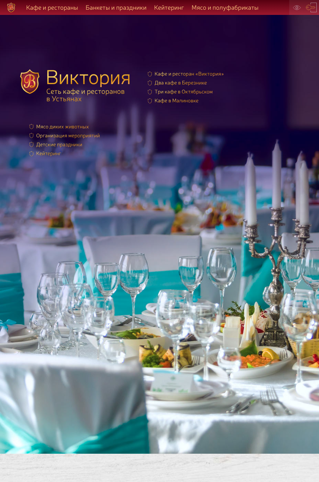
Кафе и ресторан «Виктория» (189, 73)
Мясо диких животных (62, 126)
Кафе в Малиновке (176, 100)
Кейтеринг (169, 7)
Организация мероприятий (68, 135)
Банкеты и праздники (116, 7)
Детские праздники (59, 144)
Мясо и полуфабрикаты (225, 7)
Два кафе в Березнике (180, 82)
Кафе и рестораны (52, 7)
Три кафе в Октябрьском (183, 91)
